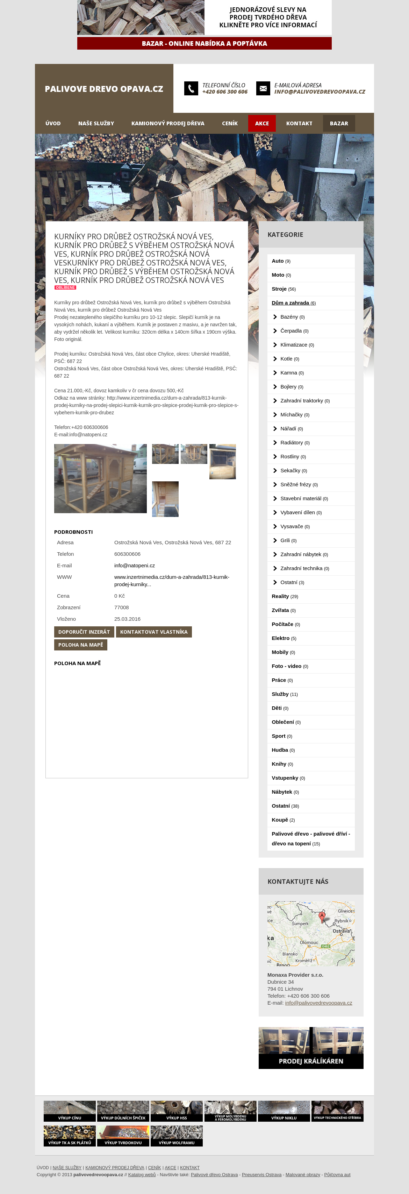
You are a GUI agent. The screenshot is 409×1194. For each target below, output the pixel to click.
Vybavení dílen (301, 512)
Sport (282, 736)
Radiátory (295, 442)
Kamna (292, 373)
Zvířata (284, 610)
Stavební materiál (304, 498)
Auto (281, 261)
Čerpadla (295, 331)
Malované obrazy (303, 1174)
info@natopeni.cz (134, 565)
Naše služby (96, 123)
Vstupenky (288, 778)
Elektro (284, 638)
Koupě (283, 820)
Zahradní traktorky (305, 400)
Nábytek (285, 792)
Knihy (282, 764)
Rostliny (293, 456)
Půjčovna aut (337, 1174)
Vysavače (295, 526)
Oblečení (286, 722)
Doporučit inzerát (84, 631)
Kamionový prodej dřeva (167, 123)
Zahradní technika (305, 568)
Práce (282, 680)
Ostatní (292, 582)
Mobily (283, 652)
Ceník (230, 123)
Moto (281, 275)
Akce (262, 123)
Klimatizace (297, 345)
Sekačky (294, 470)
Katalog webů (142, 1174)
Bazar (339, 123)
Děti (280, 708)
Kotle (290, 359)
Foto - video (290, 666)
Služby (285, 694)
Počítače (286, 624)
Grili (289, 540)
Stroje (284, 289)
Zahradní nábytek (304, 554)
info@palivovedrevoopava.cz (319, 91)
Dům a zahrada (294, 303)
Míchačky (295, 414)
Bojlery (292, 386)
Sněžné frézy (299, 484)
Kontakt (299, 123)
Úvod (53, 123)
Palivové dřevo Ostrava (214, 1174)
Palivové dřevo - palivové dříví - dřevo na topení (311, 838)
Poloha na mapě (80, 644)
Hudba (283, 750)
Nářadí (292, 428)
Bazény (293, 317)
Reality (285, 596)
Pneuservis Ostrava (261, 1174)
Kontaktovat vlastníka (154, 631)
